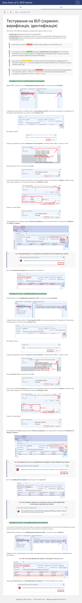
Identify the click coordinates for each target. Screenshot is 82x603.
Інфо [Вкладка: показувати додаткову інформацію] (20, 7)
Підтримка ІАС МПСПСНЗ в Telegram (56, 599)
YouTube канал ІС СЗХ (39, 599)
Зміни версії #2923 (25, 12)
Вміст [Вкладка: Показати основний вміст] (61, 7)
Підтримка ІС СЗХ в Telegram (24, 599)
